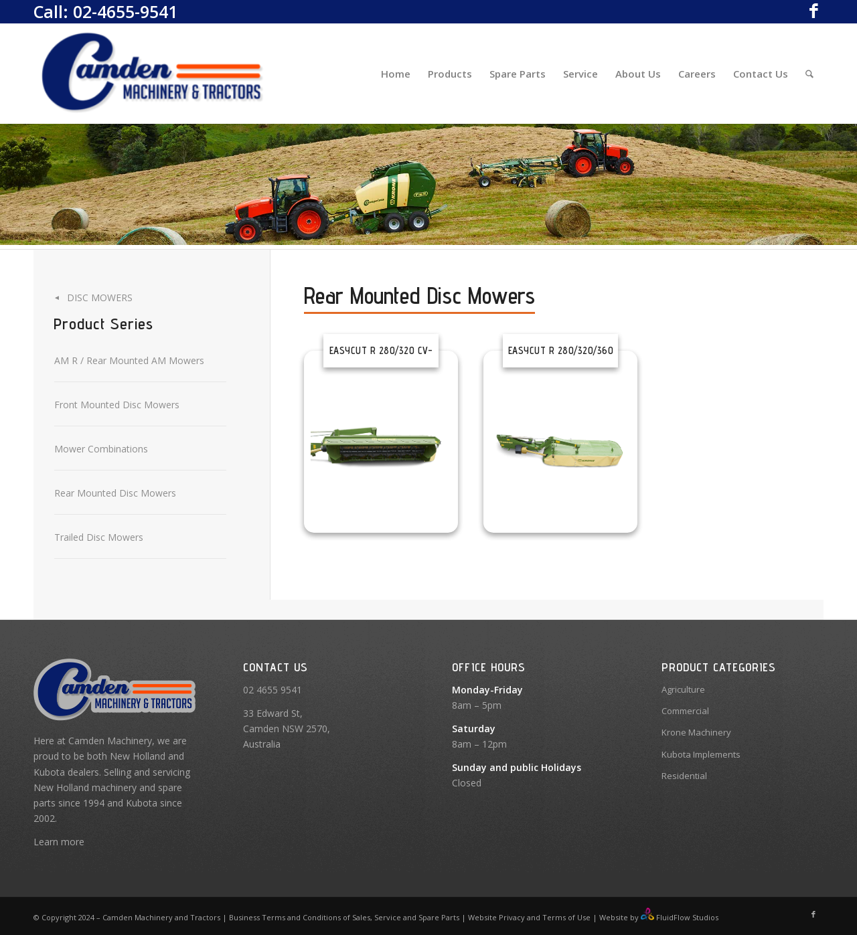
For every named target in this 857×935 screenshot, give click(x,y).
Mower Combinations (101, 448)
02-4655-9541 (125, 11)
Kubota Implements (701, 754)
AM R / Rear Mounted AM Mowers (129, 360)
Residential (684, 776)
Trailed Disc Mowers (98, 537)
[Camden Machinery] (153, 73)
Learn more (58, 841)
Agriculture (683, 689)
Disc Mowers (100, 297)
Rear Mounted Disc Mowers (115, 493)
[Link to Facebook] (813, 10)
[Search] (809, 73)
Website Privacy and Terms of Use (529, 917)
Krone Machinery (696, 732)
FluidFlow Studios (687, 917)
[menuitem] (395, 73)
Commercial (685, 711)
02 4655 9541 (272, 689)
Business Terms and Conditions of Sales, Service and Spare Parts (343, 917)
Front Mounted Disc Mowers (116, 404)
